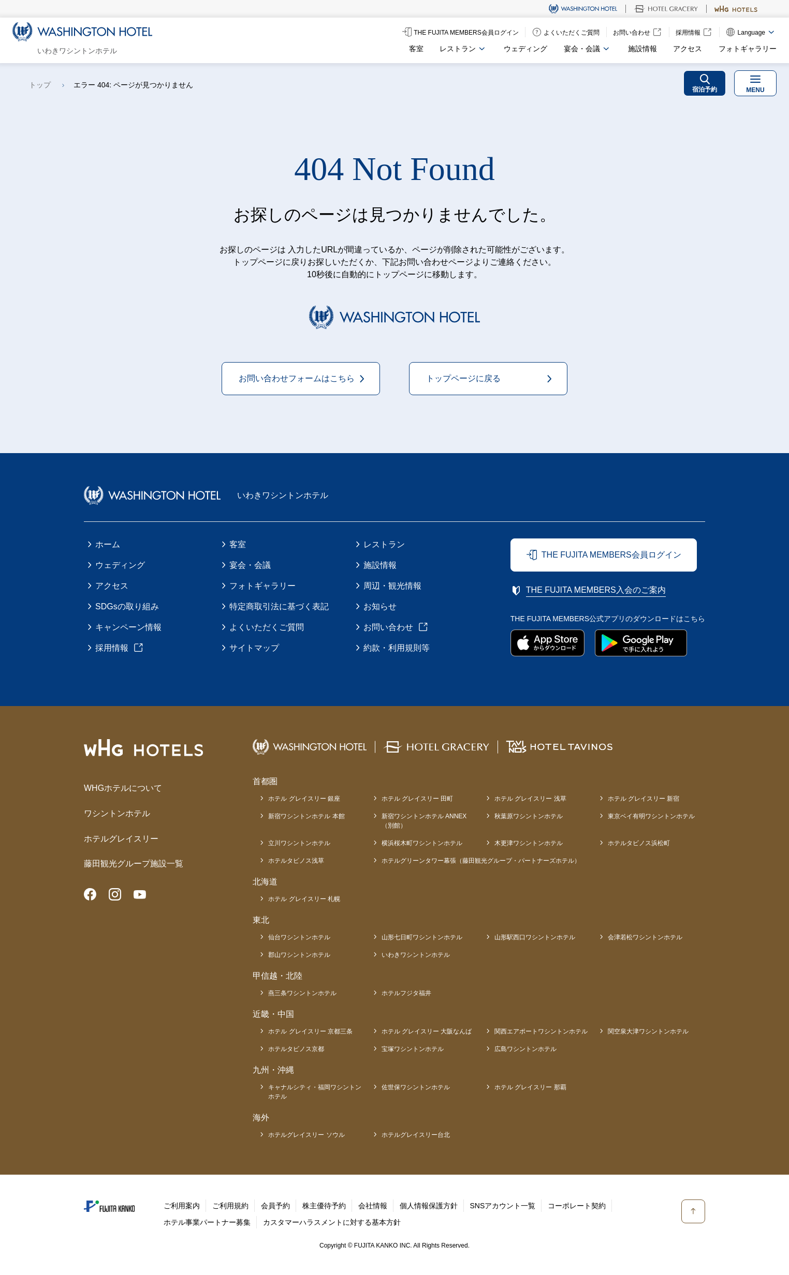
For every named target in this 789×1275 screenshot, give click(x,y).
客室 (416, 48)
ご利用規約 (230, 1206)
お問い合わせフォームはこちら (297, 378)
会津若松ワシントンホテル (645, 937)
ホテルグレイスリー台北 (416, 1134)
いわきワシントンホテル (416, 954)
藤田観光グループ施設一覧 (133, 863)
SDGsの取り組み (127, 606)
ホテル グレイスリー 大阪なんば (427, 1031)
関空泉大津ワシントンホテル (648, 1031)
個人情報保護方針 (429, 1206)
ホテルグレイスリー (121, 838)
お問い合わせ (388, 627)
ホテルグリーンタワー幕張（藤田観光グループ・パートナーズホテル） (481, 860)
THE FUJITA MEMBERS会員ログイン (611, 554)
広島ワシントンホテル (525, 1049)
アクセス (687, 48)
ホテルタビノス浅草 (296, 860)
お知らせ (380, 606)
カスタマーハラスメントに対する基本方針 (332, 1222)
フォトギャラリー (748, 48)
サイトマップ (254, 647)
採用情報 (111, 647)
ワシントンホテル (117, 813)
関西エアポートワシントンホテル (541, 1031)
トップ (40, 85)
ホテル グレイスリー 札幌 (304, 899)
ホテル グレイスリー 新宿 (644, 798)
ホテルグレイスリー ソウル (306, 1134)
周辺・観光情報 (392, 585)
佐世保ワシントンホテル (416, 1087)
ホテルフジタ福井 (406, 993)
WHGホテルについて (123, 788)
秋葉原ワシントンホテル (528, 816)
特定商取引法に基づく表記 (279, 606)
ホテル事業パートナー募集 (207, 1222)
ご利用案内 (182, 1206)
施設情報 (642, 48)
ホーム (107, 544)
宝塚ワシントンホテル (413, 1049)
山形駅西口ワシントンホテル (534, 937)
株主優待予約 (324, 1206)
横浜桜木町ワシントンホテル (422, 843)
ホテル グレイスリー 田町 (418, 798)
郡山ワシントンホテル (299, 954)
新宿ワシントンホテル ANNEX (424, 821)
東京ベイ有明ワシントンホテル (651, 816)
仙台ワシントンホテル (299, 937)
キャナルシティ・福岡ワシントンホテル (314, 1092)
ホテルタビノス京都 (296, 1049)
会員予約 (275, 1206)
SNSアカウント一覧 (503, 1206)
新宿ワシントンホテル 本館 (306, 816)
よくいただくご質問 (266, 627)
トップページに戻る (463, 378)
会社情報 (372, 1206)
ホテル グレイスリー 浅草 (530, 798)
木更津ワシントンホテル (528, 843)
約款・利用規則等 (396, 647)
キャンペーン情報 (128, 627)
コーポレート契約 (577, 1206)
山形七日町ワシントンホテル (422, 937)
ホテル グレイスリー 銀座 (304, 798)
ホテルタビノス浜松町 (639, 843)
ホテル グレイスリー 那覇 (530, 1087)
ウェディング (525, 48)
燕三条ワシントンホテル (302, 993)
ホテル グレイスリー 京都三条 (310, 1031)
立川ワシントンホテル (299, 843)
